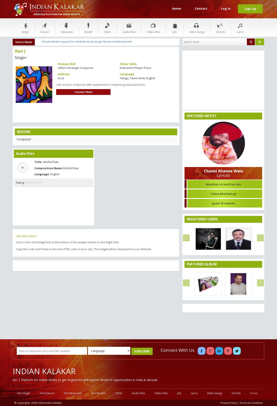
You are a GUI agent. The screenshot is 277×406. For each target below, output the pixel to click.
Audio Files (138, 393)
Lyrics (240, 27)
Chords (220, 27)
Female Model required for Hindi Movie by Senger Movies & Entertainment (87, 41)
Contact (201, 8)
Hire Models (98, 393)
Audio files (129, 27)
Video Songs (197, 27)
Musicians (67, 27)
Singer (25, 27)
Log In (226, 8)
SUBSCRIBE (142, 351)
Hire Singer (23, 393)
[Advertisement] (96, 306)
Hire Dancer (47, 393)
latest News (23, 42)
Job (174, 27)
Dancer (45, 27)
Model (88, 27)
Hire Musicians (73, 393)
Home (176, 8)
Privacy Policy (228, 402)
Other (107, 27)
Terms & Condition (251, 402)
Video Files (161, 393)
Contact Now (83, 92)
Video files (153, 27)
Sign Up (250, 9)
